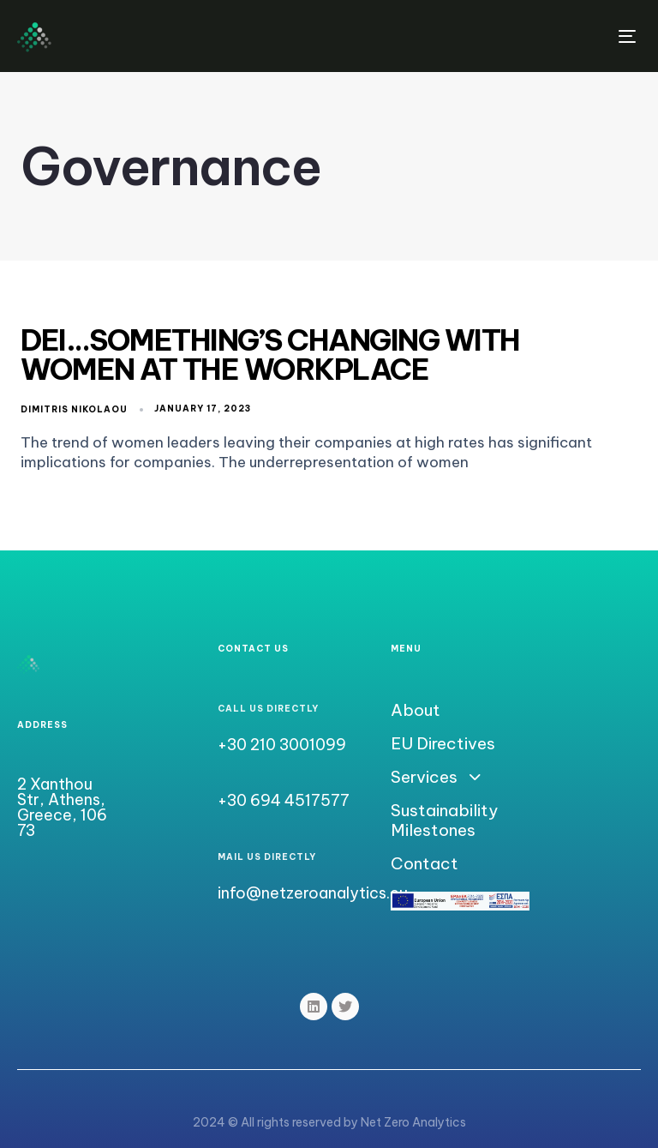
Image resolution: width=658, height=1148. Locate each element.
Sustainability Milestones (444, 820)
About (415, 710)
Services (435, 777)
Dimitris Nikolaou (74, 409)
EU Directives (443, 744)
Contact (424, 864)
